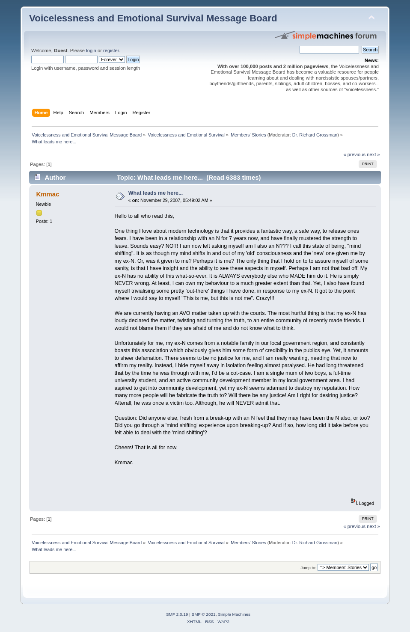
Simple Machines (234, 614)
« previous (354, 154)
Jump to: (308, 567)
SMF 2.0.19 (177, 614)
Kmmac (47, 194)
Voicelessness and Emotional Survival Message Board (153, 18)
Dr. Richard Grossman (314, 134)
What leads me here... (155, 193)
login (91, 50)
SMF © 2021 (204, 614)
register (111, 50)
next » (373, 154)
